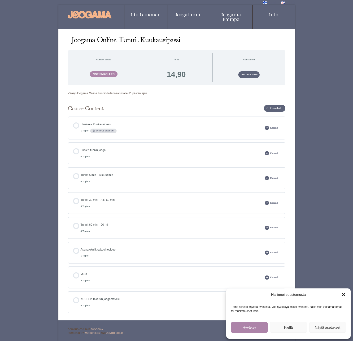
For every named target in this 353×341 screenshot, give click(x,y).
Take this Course (248, 74)
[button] (343, 294)
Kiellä (288, 327)
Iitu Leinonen (146, 14)
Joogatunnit (188, 14)
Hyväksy (249, 327)
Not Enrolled (104, 74)
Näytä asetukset (327, 327)
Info (273, 14)
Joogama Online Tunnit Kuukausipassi (126, 40)
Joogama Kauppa (231, 16)
